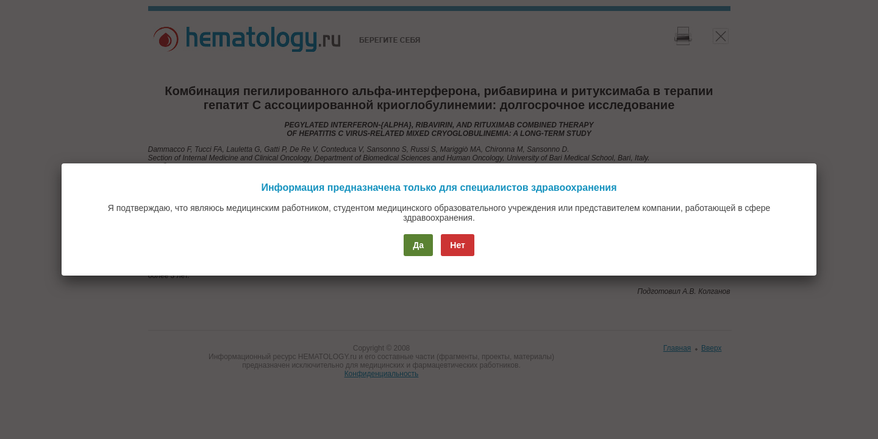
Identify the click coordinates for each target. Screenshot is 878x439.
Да (418, 245)
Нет (457, 245)
